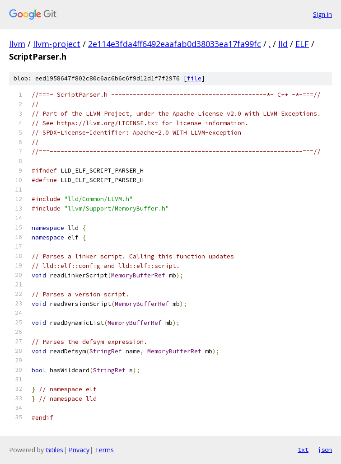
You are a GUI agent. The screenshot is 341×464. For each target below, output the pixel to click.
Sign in (322, 14)
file (194, 78)
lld (283, 43)
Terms (104, 449)
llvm (17, 43)
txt (303, 449)
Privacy (79, 449)
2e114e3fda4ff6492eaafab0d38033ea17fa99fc (174, 43)
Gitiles (54, 449)
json (325, 449)
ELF (302, 43)
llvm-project (56, 43)
